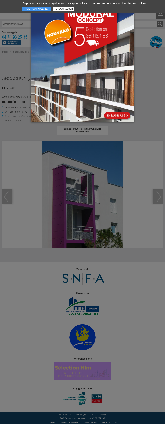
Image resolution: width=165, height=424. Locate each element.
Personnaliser (64, 8)
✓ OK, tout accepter (36, 8)
